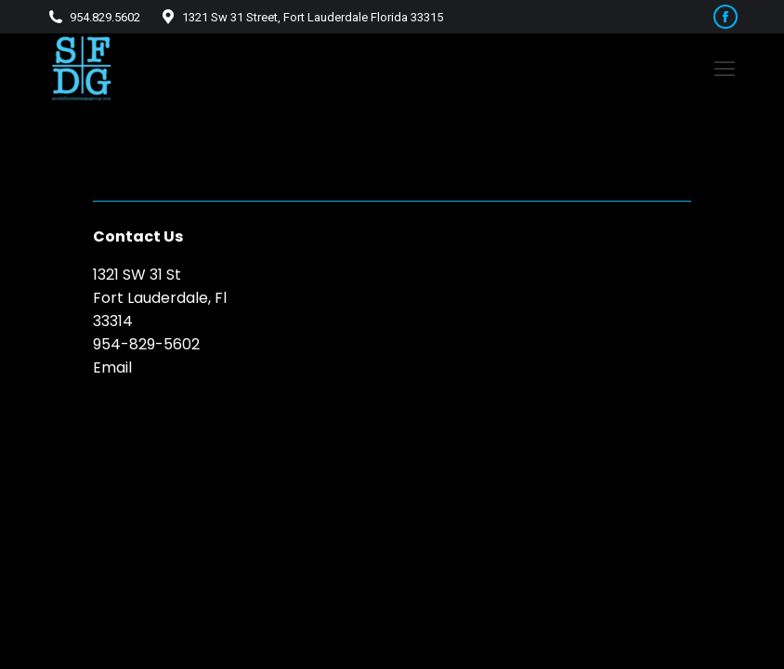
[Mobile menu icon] (725, 69)
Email (112, 367)
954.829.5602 (93, 17)
